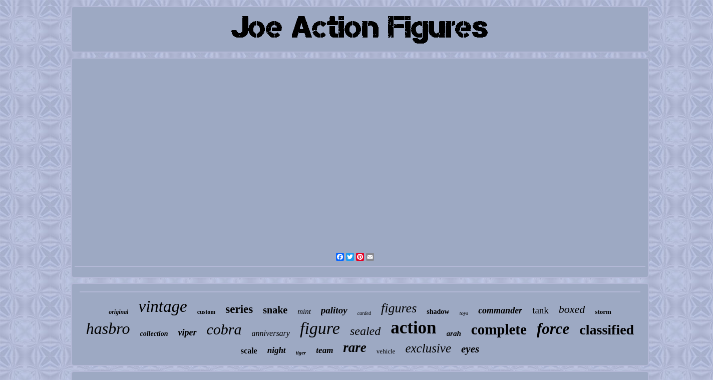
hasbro (108, 328)
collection (154, 333)
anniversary (271, 333)
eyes (470, 349)
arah (454, 333)
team (324, 350)
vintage (162, 306)
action (413, 327)
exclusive (428, 348)
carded (364, 313)
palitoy (334, 310)
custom (206, 311)
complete (499, 329)
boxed (572, 309)
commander (500, 310)
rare (355, 347)
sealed (365, 330)
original (118, 311)
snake (275, 309)
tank (540, 310)
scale (249, 350)
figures (399, 308)
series (239, 309)
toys (463, 313)
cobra (224, 329)
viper (187, 332)
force (553, 328)
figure (320, 328)
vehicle (386, 351)
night (276, 350)
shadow (438, 311)
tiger (301, 352)
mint (304, 311)
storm (603, 311)
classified (606, 329)
